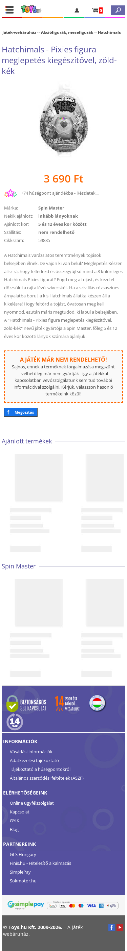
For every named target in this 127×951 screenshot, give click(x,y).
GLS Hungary (23, 854)
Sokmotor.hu (23, 881)
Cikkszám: (14, 240)
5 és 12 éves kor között (62, 224)
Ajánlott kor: (16, 224)
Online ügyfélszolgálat (32, 803)
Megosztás (24, 412)
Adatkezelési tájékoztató (34, 760)
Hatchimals (109, 32)
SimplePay (20, 872)
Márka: (11, 208)
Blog (14, 829)
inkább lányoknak (58, 216)
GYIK (14, 821)
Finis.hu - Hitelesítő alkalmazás (40, 863)
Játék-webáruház (19, 32)
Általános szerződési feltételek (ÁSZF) (47, 778)
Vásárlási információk (31, 752)
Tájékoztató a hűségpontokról (40, 769)
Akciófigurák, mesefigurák (67, 32)
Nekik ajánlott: (18, 216)
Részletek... (88, 193)
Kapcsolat (19, 812)
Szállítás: (12, 232)
